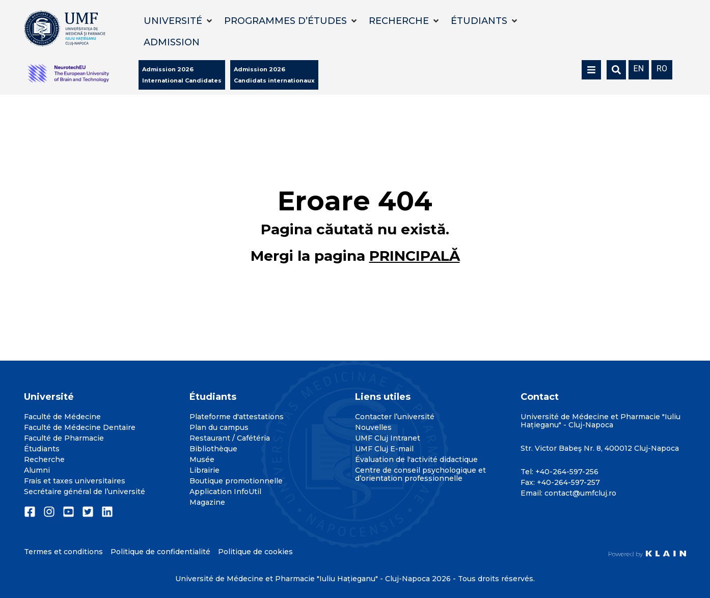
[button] (179, 21)
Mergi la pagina (355, 255)
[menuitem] (639, 68)
